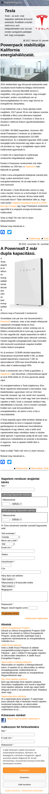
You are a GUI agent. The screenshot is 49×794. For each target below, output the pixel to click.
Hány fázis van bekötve (12, 576)
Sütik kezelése (24, 784)
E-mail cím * (7, 740)
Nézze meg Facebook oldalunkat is (23, 721)
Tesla (46, 238)
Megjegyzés (6, 590)
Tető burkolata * (8, 533)
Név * (3, 486)
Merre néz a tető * (9, 540)
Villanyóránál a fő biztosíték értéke (17, 583)
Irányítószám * (8, 562)
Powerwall (5, 321)
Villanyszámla (8, 500)
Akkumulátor (36, 468)
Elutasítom (24, 777)
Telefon (4, 554)
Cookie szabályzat (12, 790)
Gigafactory (30, 166)
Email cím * (6, 547)
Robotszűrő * (7, 606)
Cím (3, 568)
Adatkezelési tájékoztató (32, 790)
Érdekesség (34, 238)
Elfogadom (24, 770)
